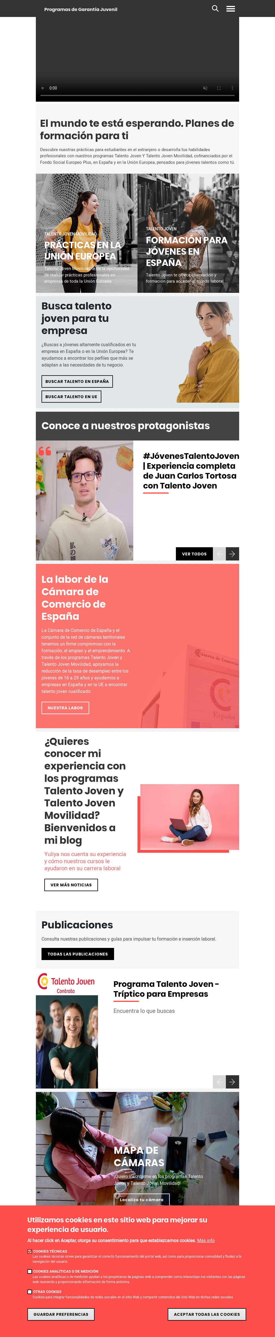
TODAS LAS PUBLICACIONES (78, 954)
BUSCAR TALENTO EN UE (71, 397)
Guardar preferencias (61, 1314)
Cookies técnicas (50, 1251)
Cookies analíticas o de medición (65, 1271)
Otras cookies (47, 1292)
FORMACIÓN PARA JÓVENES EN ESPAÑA (187, 252)
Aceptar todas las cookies (207, 1314)
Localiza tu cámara (141, 1200)
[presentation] (219, 553)
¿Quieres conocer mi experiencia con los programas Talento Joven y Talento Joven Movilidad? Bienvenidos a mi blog (85, 791)
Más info (206, 1240)
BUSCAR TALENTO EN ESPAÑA (77, 381)
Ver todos (194, 554)
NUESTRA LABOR (65, 708)
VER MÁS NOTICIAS (71, 885)
